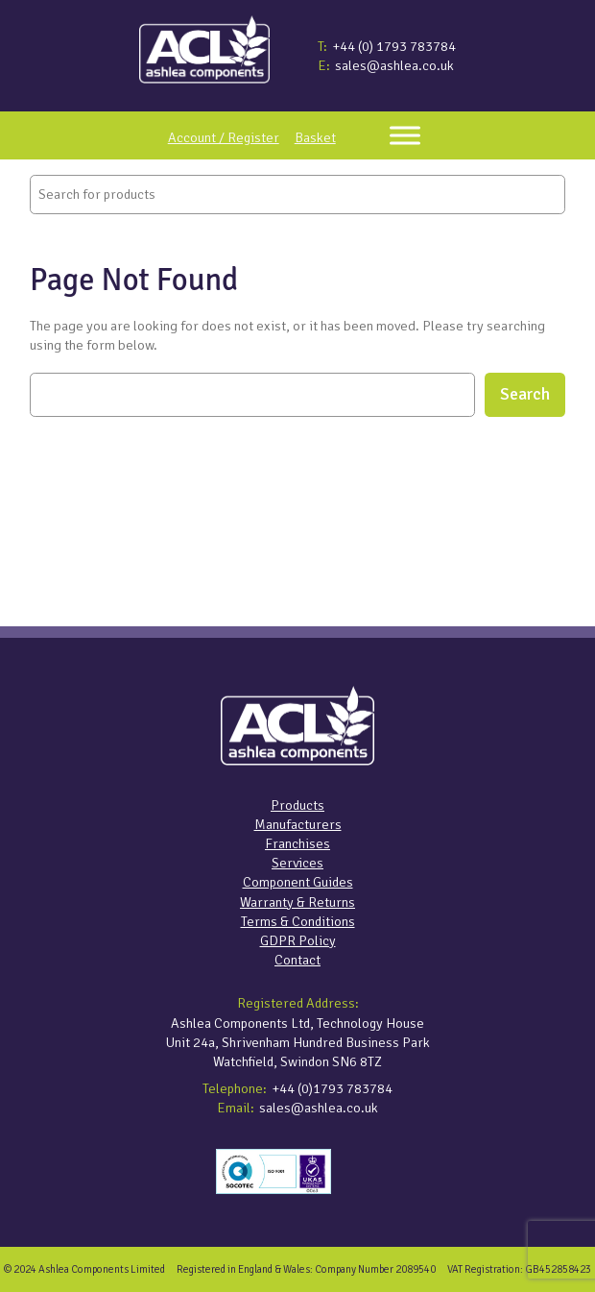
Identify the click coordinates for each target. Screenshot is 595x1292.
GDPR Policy (298, 940)
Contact (297, 959)
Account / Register (223, 137)
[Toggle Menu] (405, 136)
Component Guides (298, 881)
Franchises (297, 843)
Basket (315, 137)
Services (297, 862)
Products (297, 805)
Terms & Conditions (298, 921)
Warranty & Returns (297, 902)
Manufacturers (298, 824)
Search (525, 394)
